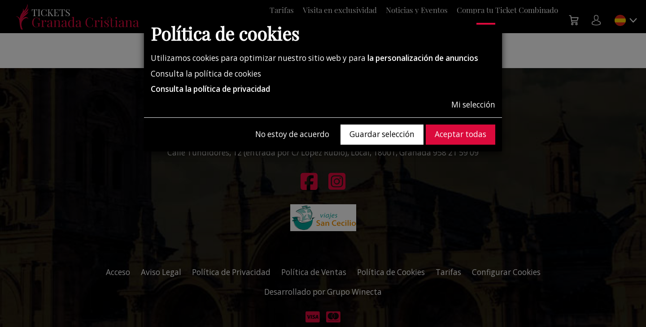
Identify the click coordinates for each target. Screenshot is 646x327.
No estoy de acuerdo (292, 134)
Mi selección (473, 104)
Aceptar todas (460, 134)
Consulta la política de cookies (206, 74)
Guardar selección (382, 134)
